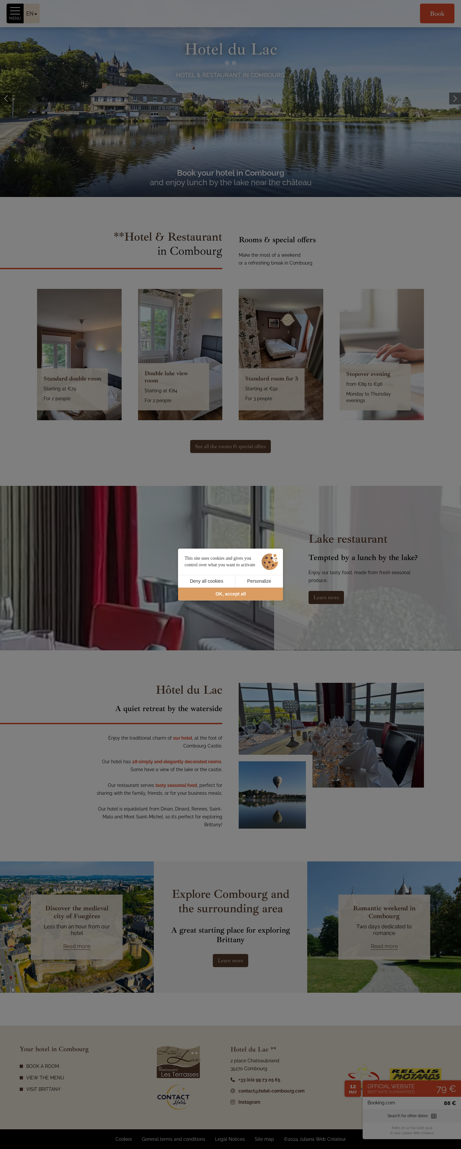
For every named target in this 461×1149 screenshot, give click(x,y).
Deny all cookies (206, 581)
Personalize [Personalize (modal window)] (259, 581)
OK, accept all (230, 593)
